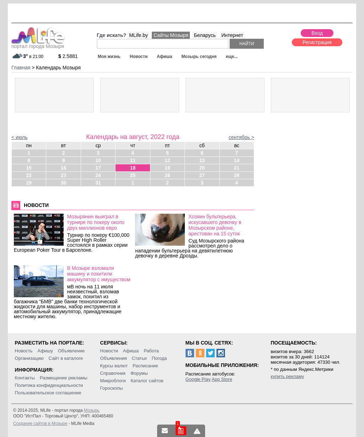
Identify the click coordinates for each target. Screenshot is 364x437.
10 (98, 160)
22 (29, 175)
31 (98, 183)
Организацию (29, 358)
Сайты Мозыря (171, 35)
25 (133, 175)
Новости (139, 56)
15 (29, 168)
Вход (317, 33)
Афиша (164, 56)
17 (98, 168)
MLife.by (138, 35)
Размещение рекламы (63, 377)
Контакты (25, 377)
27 (202, 175)
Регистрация (317, 42)
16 (63, 168)
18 (133, 168)
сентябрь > (241, 137)
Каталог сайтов (147, 380)
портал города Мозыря (38, 44)
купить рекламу (287, 376)
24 (98, 175)
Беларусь (204, 35)
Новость (24, 350)
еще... (231, 56)
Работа (151, 350)
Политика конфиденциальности (49, 385)
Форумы (139, 373)
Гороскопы (111, 388)
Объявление (71, 350)
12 (167, 160)
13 (202, 160)
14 (237, 160)
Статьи (139, 358)
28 (237, 175)
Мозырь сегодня (199, 56)
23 (63, 175)
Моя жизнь (109, 56)
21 (237, 168)
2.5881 (68, 56)
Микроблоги (113, 380)
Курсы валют (114, 365)
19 (167, 168)
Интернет (232, 35)
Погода (159, 358)
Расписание (145, 365)
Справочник (113, 373)
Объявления (113, 358)
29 (29, 183)
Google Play (198, 379)
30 (63, 183)
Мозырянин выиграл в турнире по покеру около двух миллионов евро (95, 222)
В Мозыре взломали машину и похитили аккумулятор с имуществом (98, 273)
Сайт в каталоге (66, 358)
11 (133, 160)
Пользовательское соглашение (48, 392)
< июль (19, 137)
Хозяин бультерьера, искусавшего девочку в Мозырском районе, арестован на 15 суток (214, 225)
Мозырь (92, 410)
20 (202, 168)
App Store (222, 379)
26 (167, 175)
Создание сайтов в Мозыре (40, 423)
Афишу (45, 350)
